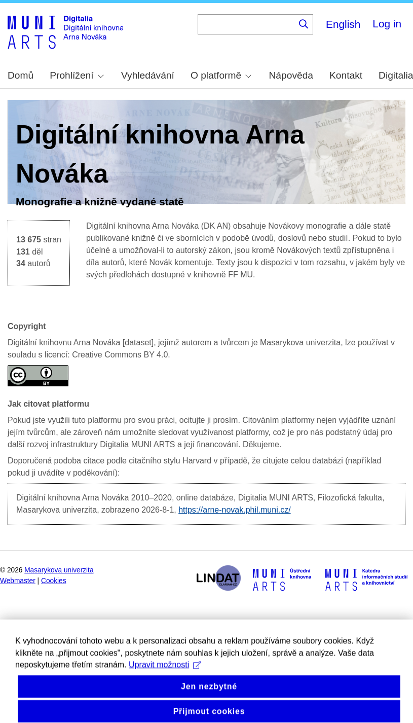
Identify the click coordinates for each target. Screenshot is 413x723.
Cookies (53, 581)
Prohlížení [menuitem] (76, 75)
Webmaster (17, 581)
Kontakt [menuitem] (345, 75)
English (343, 24)
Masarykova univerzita (58, 570)
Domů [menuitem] (20, 75)
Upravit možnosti (165, 680)
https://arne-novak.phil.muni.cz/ (234, 509)
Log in (386, 23)
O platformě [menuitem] (221, 75)
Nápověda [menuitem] (291, 75)
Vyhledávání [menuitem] (147, 75)
